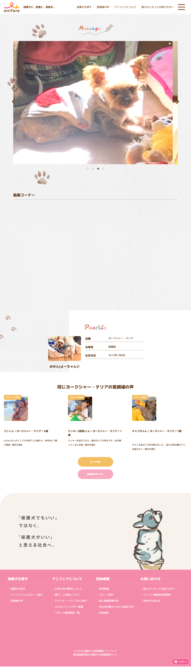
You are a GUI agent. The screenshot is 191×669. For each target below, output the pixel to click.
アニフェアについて (125, 7)
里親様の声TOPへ (95, 474)
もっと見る (95, 461)
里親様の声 (103, 7)
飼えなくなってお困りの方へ (157, 7)
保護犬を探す (84, 7)
